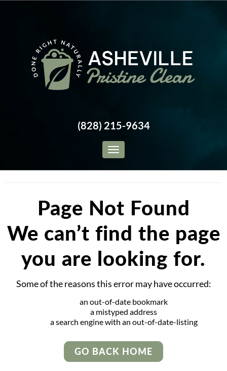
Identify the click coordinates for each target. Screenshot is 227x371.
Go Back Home (113, 351)
